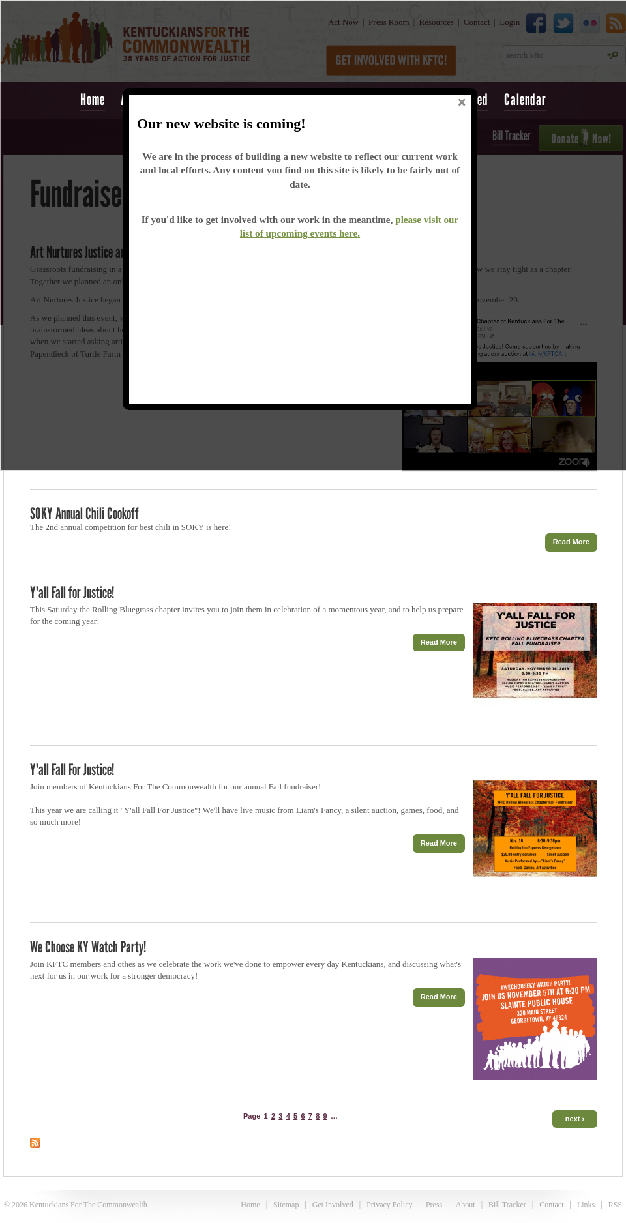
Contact (551, 1204)
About (465, 1204)
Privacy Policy (389, 1204)
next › (574, 1119)
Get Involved (332, 1204)
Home (92, 99)
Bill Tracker (507, 1204)
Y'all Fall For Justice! (72, 769)
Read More (571, 542)
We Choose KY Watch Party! (88, 946)
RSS (615, 1204)
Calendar (525, 99)
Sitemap (286, 1204)
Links (586, 1204)
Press (434, 1204)
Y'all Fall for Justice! (72, 592)
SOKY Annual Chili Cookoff (84, 513)
